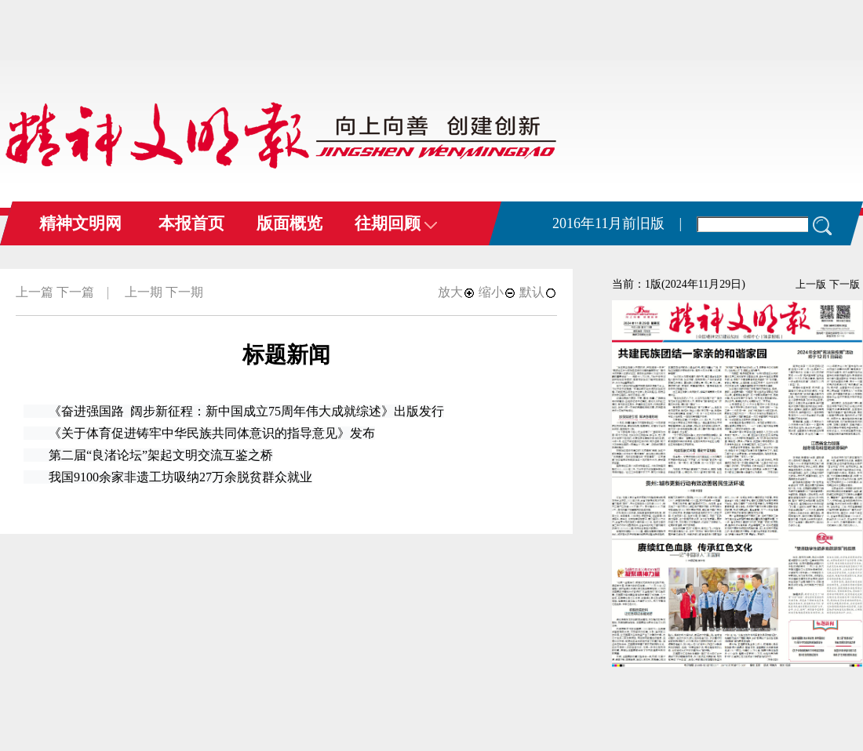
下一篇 (75, 292)
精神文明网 (80, 223)
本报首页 (191, 223)
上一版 (811, 284)
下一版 (844, 284)
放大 (456, 292)
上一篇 (34, 292)
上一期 (143, 292)
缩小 (497, 292)
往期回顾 (396, 223)
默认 (538, 292)
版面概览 (289, 223)
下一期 (184, 292)
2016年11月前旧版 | (617, 223)
